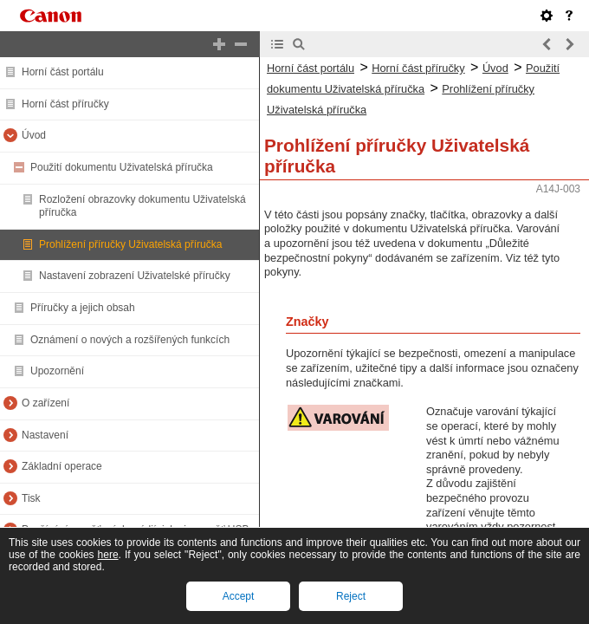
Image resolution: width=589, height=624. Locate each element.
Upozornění (57, 371)
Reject (351, 596)
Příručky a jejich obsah (82, 308)
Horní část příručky (65, 104)
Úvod (34, 135)
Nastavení (45, 435)
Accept (239, 596)
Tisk (31, 498)
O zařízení (45, 403)
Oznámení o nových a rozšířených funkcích (130, 340)
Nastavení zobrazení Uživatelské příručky (134, 276)
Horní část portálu (63, 72)
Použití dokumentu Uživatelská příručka (121, 167)
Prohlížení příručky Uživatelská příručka (130, 244)
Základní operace (62, 466)
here (108, 555)
